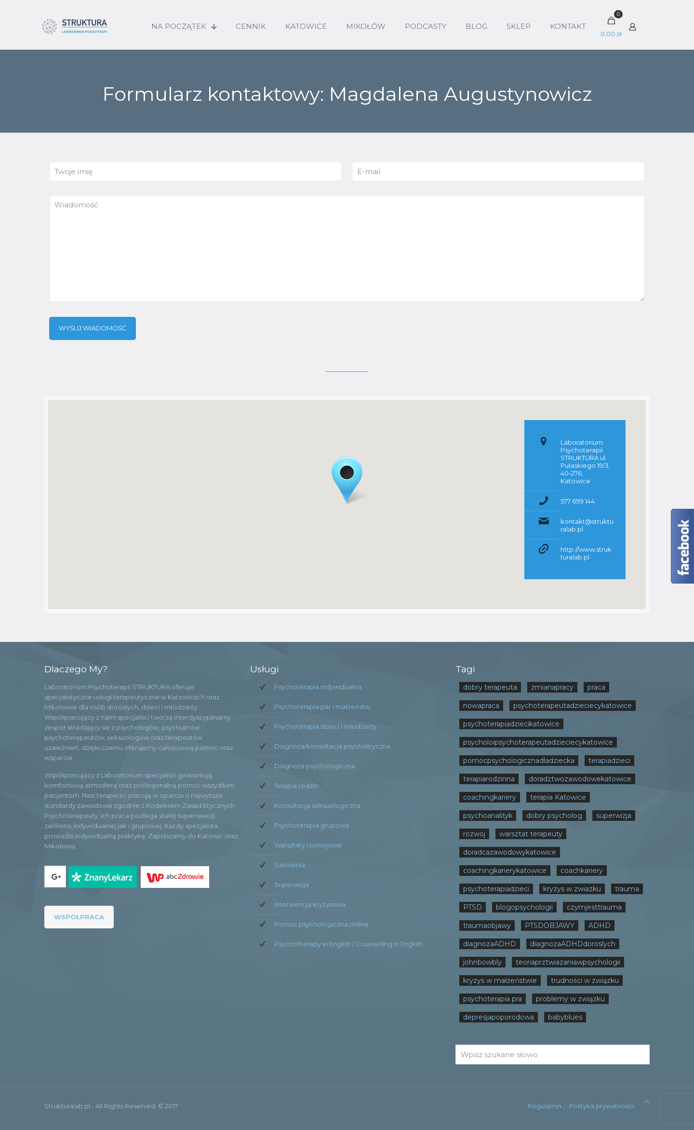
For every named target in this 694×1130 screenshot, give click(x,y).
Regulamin (544, 1106)
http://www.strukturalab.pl (586, 553)
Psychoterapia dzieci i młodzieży (325, 726)
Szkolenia (289, 865)
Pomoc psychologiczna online (321, 924)
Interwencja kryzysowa (310, 904)
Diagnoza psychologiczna (314, 766)
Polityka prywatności (601, 1106)
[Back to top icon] (646, 1102)
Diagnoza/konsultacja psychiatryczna (332, 746)
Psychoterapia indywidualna (317, 687)
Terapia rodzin (296, 786)
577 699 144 (578, 501)
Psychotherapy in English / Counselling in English (348, 944)
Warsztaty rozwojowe (308, 845)
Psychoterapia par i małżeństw (322, 706)
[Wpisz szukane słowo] (552, 1054)
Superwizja (291, 884)
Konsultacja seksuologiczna (317, 805)
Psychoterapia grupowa (311, 825)
